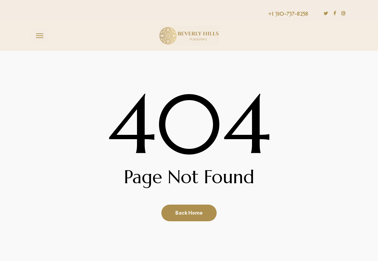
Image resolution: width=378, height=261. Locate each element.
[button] (39, 35)
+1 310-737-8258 (288, 13)
